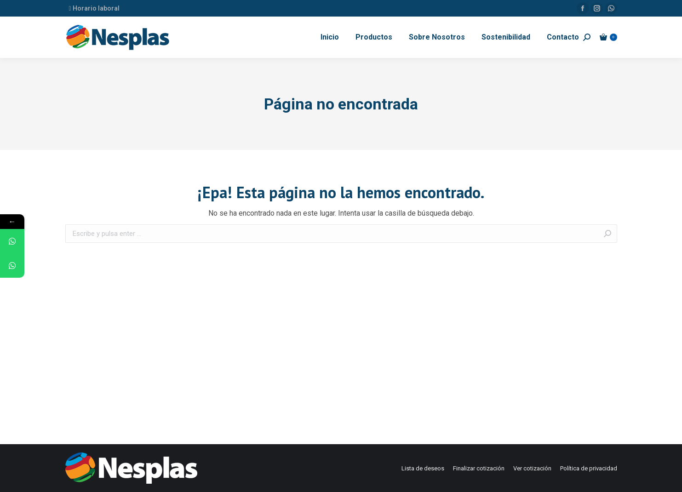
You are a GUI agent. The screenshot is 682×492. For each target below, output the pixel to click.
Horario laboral (94, 8)
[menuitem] (330, 37)
